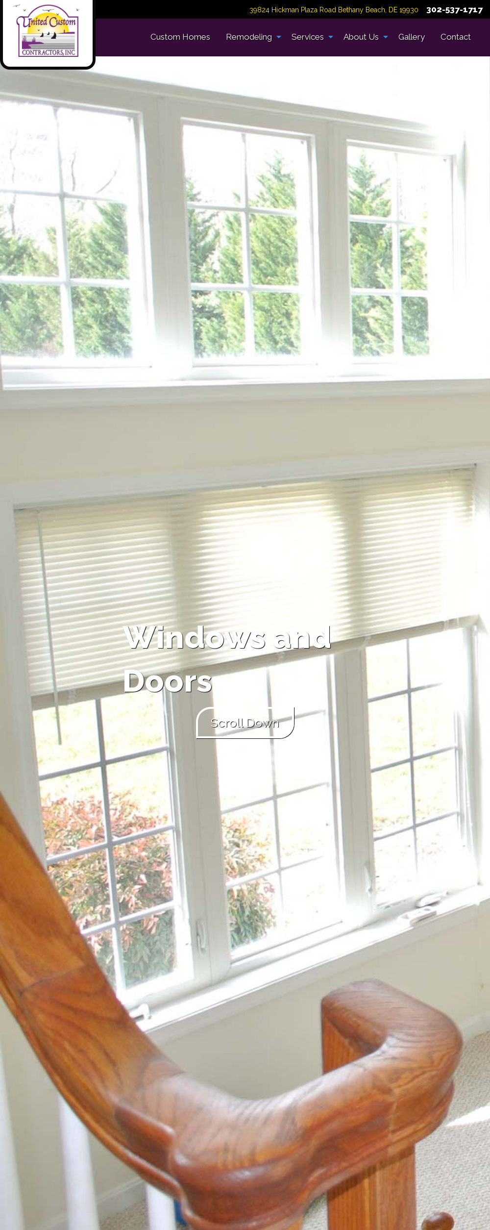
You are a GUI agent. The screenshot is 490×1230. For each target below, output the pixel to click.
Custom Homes (180, 37)
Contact (456, 37)
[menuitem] (180, 37)
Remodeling (249, 37)
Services (308, 37)
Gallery (411, 37)
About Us (361, 37)
